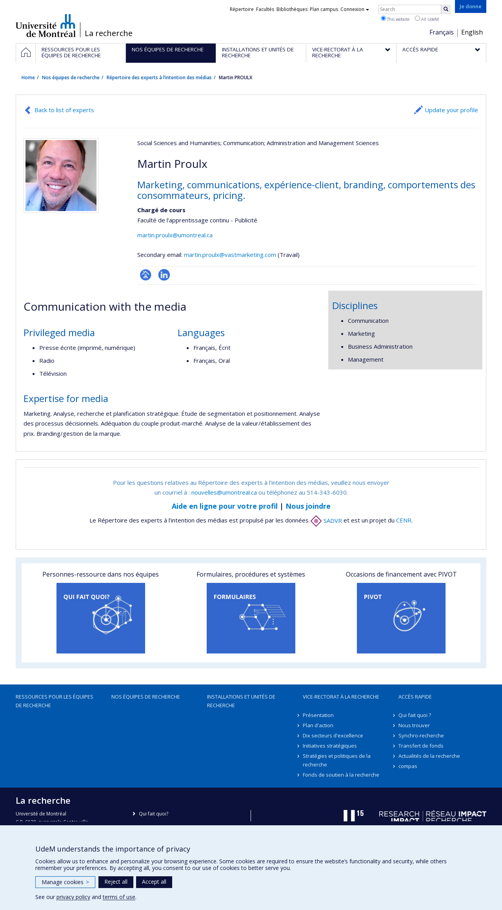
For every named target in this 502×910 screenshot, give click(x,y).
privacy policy (73, 897)
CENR (403, 520)
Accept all (154, 881)
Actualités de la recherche (429, 755)
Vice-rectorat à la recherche (341, 696)
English (472, 32)
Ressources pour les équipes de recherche (54, 701)
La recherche (109, 33)
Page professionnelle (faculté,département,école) (146, 275)
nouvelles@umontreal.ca (224, 492)
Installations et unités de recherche (241, 701)
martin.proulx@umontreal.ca (175, 235)
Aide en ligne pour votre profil (225, 506)
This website (395, 19)
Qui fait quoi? (153, 813)
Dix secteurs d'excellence (333, 735)
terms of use (119, 897)
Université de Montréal (46, 25)
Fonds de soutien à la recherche (341, 774)
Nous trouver (414, 725)
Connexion (354, 9)
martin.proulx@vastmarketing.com (230, 254)
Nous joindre (308, 506)
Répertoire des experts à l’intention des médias (159, 77)
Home (28, 77)
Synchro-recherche (421, 735)
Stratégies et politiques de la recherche (337, 760)
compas (407, 766)
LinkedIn (164, 275)
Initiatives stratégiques (330, 745)
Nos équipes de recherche (71, 77)
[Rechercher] (446, 9)
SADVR (326, 520)
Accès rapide (415, 696)
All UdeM (427, 19)
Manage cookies (65, 882)
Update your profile (451, 110)
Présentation (318, 715)
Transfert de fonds (421, 745)
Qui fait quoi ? (414, 715)
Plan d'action (318, 725)
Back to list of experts (64, 110)
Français (441, 32)
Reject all (115, 881)
